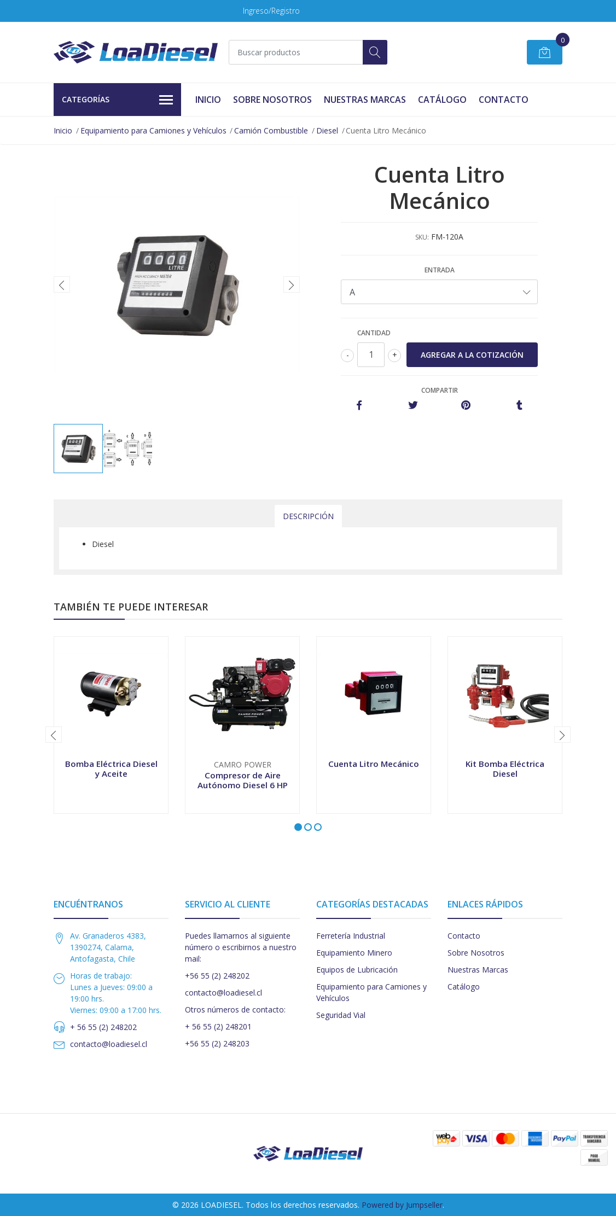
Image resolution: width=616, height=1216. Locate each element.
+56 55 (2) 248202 (217, 975)
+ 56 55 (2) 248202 (103, 1027)
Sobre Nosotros (272, 100)
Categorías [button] (117, 100)
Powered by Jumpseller (402, 1205)
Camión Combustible (271, 130)
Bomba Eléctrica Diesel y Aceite (111, 768)
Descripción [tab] (308, 516)
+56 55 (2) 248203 (217, 1043)
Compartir (439, 390)
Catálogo (442, 100)
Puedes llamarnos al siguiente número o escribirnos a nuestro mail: (241, 947)
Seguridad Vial (340, 1015)
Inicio (208, 100)
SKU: (422, 237)
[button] (298, 827)
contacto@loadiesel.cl (108, 1044)
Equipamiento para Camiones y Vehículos (153, 130)
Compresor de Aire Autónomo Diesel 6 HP (242, 780)
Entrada (440, 270)
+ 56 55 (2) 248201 (218, 1026)
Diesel (327, 130)
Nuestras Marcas (365, 100)
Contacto (503, 100)
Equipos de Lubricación (357, 969)
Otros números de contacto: (235, 1009)
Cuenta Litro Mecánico (373, 763)
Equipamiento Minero (354, 952)
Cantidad (374, 333)
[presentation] (62, 284)
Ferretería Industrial (350, 935)
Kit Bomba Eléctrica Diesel (505, 768)
